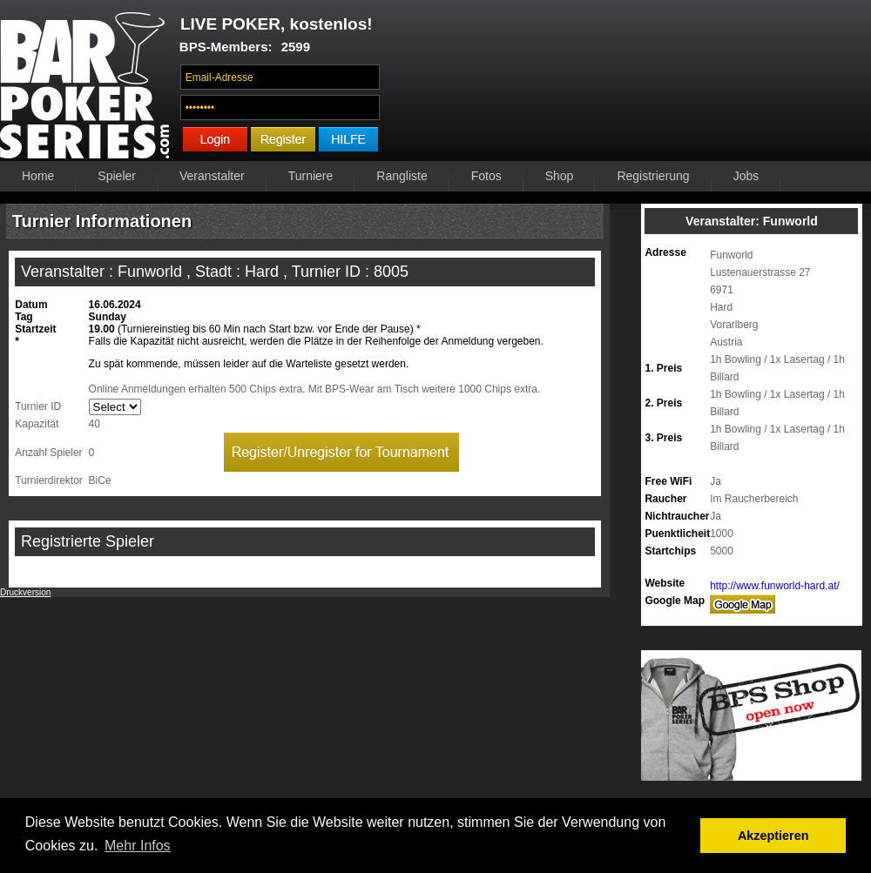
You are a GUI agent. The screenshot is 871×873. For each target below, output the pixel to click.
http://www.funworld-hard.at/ (775, 586)
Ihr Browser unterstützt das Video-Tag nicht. (630, 84)
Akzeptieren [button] (773, 836)
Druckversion (25, 592)
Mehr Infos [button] (138, 845)
